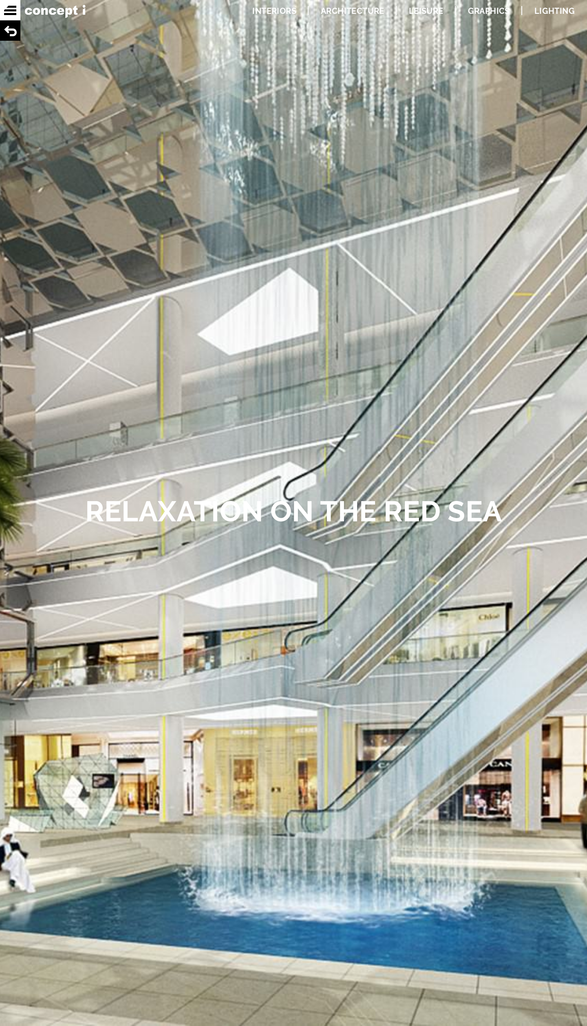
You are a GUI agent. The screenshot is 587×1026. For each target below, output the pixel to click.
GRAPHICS (489, 11)
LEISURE (426, 11)
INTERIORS (274, 11)
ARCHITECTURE (352, 11)
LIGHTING (554, 11)
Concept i (55, 11)
